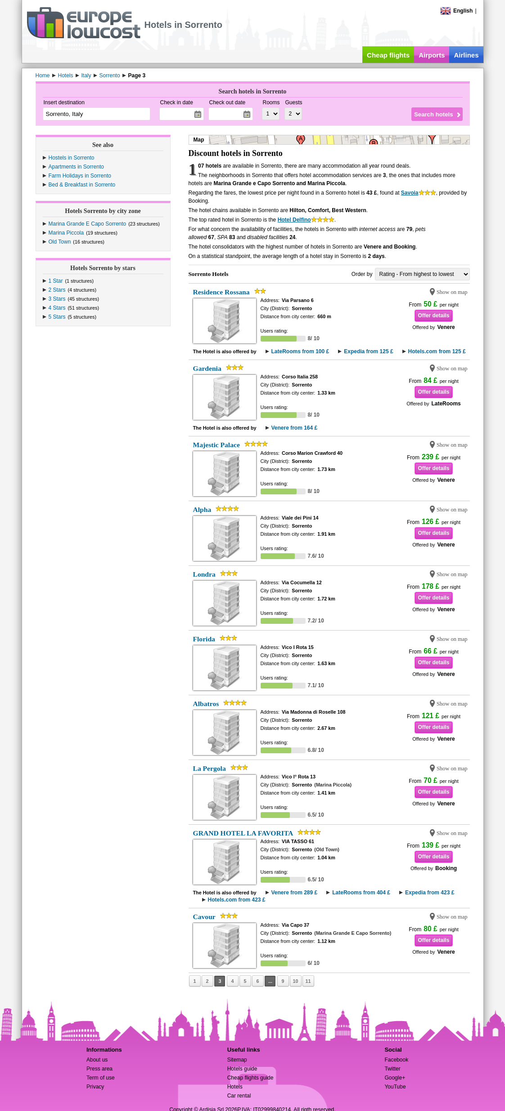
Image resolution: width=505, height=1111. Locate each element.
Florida (204, 639)
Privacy (95, 1087)
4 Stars (57, 308)
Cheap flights (388, 55)
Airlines (466, 55)
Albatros (206, 703)
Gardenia (207, 368)
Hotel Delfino (294, 220)
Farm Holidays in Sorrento (80, 176)
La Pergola (209, 768)
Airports (432, 55)
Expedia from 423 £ (429, 892)
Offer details (433, 315)
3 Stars (57, 299)
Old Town (60, 242)
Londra (204, 574)
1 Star (56, 281)
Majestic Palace (216, 445)
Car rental (239, 1096)
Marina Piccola (66, 233)
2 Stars (57, 290)
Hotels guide (242, 1069)
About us (97, 1060)
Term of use (100, 1078)
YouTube (395, 1087)
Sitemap (237, 1060)
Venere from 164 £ (294, 428)
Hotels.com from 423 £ (237, 900)
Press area (99, 1069)
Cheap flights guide (250, 1078)
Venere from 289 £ (294, 892)
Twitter (392, 1069)
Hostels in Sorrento (72, 158)
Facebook (396, 1060)
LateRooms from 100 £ (300, 351)
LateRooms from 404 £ (361, 892)
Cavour (204, 916)
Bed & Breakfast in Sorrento (82, 185)
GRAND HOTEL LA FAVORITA (243, 833)
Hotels (235, 1087)
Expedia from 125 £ (368, 351)
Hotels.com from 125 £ (437, 351)
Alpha (202, 509)
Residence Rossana (221, 292)
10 (295, 981)
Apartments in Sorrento (76, 167)
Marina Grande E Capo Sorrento (87, 224)
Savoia (410, 193)
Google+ (394, 1078)
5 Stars (57, 317)
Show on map (452, 292)
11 (308, 981)
